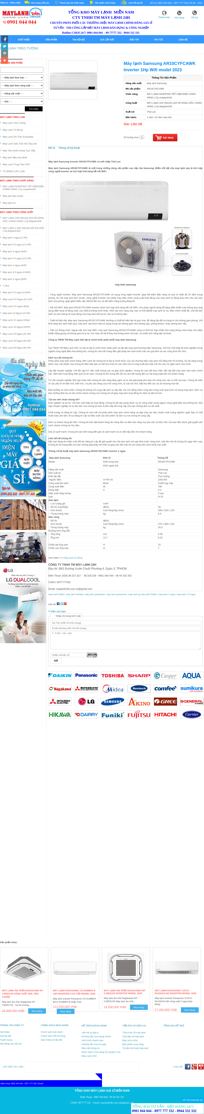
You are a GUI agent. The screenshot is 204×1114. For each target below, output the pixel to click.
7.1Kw (6, 285)
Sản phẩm (51, 39)
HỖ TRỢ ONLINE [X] (192, 1100)
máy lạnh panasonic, (95, 594)
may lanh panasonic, (117, 594)
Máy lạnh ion (9, 203)
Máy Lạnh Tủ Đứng (13, 130)
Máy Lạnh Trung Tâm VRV (16, 164)
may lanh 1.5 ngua (186, 594)
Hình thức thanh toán (92, 1040)
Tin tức (158, 39)
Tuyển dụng (6, 1039)
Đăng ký (4, 3)
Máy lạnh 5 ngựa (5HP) (15, 279)
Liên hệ (182, 39)
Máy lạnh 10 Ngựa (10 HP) (16, 313)
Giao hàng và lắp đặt (51, 1039)
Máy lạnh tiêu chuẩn (13, 196)
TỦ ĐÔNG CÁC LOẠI (14, 171)
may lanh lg (134, 594)
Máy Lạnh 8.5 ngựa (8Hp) (16, 306)
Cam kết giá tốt (136, 3)
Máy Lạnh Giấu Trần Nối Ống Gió (20, 143)
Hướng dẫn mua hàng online (96, 1036)
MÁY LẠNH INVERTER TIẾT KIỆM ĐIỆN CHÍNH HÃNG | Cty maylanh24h (23, 188)
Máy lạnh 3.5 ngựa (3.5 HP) (17, 258)
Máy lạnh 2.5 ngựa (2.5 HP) (17, 244)
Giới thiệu (24, 39)
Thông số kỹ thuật (69, 147)
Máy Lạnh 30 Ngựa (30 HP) (17, 340)
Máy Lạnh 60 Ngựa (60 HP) (17, 347)
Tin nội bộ (78, 39)
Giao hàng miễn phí (40, 3)
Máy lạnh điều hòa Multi (15, 157)
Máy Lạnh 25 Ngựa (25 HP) (17, 334)
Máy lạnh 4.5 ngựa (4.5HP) (17, 272)
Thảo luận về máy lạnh (134, 1032)
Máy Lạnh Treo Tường (19, 48)
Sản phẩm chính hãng (105, 3)
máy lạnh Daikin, (149, 594)
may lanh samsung (125, 284)
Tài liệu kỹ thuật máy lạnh (135, 1048)
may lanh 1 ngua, (167, 594)
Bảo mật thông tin (91, 1048)
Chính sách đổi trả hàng (53, 1036)
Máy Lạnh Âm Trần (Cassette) (18, 136)
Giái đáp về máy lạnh (133, 1036)
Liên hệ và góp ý (90, 1032)
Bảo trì (134, 39)
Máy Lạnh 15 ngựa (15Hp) (16, 320)
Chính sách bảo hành (52, 1032)
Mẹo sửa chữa (129, 1040)
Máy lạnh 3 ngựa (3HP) (15, 251)
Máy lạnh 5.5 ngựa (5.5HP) (17, 292)
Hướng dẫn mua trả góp (94, 1044)
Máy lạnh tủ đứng (73, 557)
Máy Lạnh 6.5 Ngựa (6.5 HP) (17, 299)
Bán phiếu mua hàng (133, 1044)
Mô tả (51, 147)
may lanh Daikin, (57, 594)
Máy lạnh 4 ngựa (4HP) (15, 265)
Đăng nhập (15, 3)
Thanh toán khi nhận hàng (72, 3)
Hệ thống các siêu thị (11, 1043)
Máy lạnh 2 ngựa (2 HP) (15, 237)
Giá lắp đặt (107, 39)
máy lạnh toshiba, (75, 594)
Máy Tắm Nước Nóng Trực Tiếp (19, 150)
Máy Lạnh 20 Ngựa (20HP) (16, 327)
